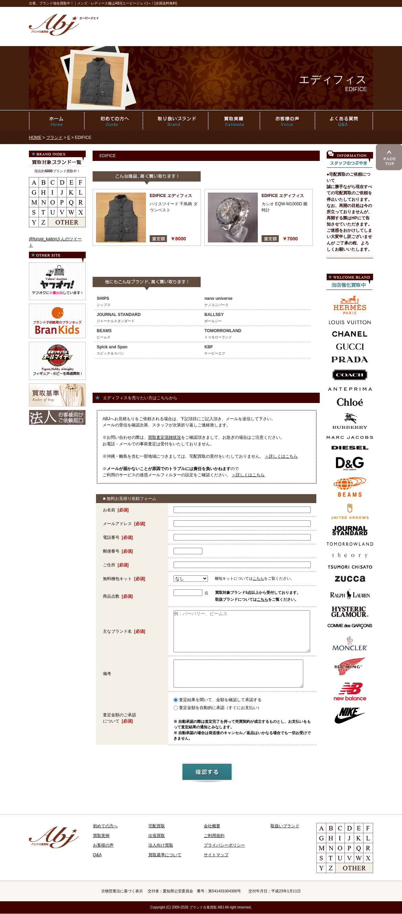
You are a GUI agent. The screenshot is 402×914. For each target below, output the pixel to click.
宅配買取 (156, 826)
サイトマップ (216, 854)
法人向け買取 (160, 845)
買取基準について (164, 854)
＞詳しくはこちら (281, 456)
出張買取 (156, 835)
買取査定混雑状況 (164, 437)
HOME (35, 137)
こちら (258, 578)
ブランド (54, 137)
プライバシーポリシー (224, 845)
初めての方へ (105, 826)
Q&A (97, 854)
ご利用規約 (214, 835)
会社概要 (212, 826)
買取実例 (101, 835)
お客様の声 (103, 845)
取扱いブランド (285, 826)
